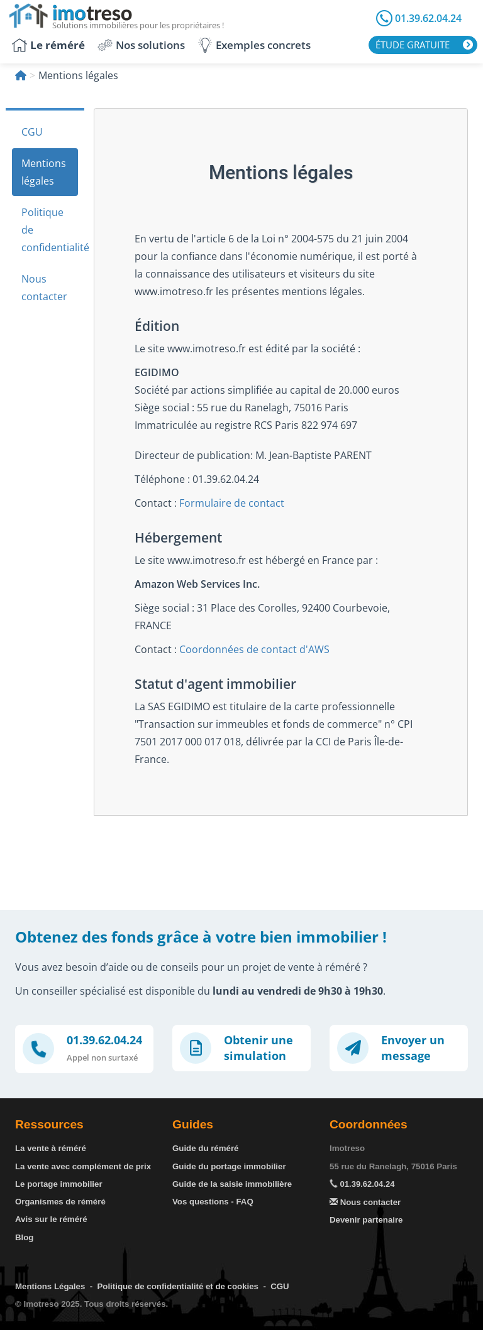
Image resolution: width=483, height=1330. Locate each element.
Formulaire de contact (231, 503)
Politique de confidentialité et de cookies (177, 1286)
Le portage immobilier (59, 1184)
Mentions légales (43, 172)
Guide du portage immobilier (229, 1166)
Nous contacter (44, 287)
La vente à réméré (50, 1148)
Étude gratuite (412, 44)
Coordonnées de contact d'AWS (254, 649)
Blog (24, 1237)
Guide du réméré (205, 1148)
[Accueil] (20, 75)
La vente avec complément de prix (83, 1166)
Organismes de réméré (60, 1201)
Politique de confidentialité (49, 229)
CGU (32, 132)
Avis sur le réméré (51, 1219)
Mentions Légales (50, 1286)
